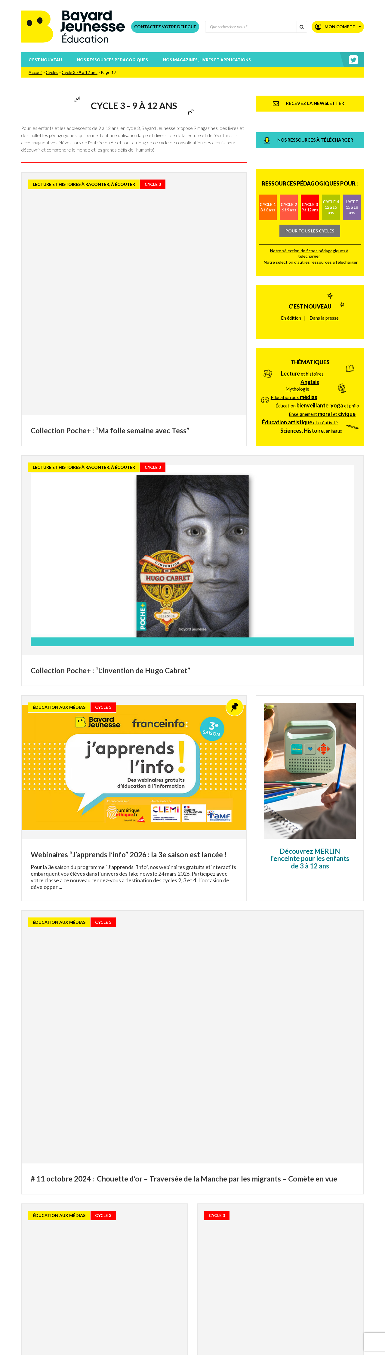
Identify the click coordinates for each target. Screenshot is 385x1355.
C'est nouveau (309, 264)
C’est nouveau (45, 59)
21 (213, 1249)
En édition (291, 275)
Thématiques (310, 308)
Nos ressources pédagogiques (112, 59)
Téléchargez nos (107, 1317)
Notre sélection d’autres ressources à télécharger (311, 232)
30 (242, 1249)
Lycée (352, 177)
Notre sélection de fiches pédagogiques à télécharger (309, 223)
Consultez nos (98, 1301)
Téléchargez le (102, 1309)
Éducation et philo (317, 351)
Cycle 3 (310, 177)
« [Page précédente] (103, 1248)
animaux (311, 376)
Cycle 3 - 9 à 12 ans (79, 72)
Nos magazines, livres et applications (207, 59)
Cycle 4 (331, 177)
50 (265, 1249)
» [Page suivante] (282, 1248)
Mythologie (297, 334)
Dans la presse (324, 275)
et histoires (302, 319)
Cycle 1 (268, 177)
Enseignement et (322, 359)
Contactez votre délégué (165, 26)
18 (178, 1249)
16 (155, 1249)
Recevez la (87, 1292)
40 (253, 1249)
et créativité (300, 368)
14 (131, 1249)
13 (119, 1249)
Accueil (35, 72)
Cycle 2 (289, 177)
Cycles (52, 72)
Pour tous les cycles (309, 200)
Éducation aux (294, 343)
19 (190, 1249)
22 (225, 1249)
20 (202, 1249)
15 (143, 1249)
